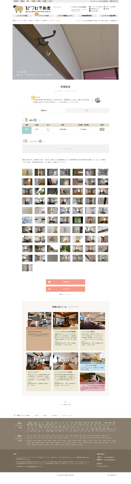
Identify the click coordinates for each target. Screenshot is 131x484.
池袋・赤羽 (45, 435)
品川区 (95, 440)
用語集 (106, 9)
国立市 (28, 444)
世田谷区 (29, 440)
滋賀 (60, 427)
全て (87, 110)
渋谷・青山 (30, 435)
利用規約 (99, 463)
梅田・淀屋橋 (70, 427)
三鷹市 (47, 442)
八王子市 (112, 442)
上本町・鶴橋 (30, 429)
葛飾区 (114, 440)
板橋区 (40, 440)
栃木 (92, 423)
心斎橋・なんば (80, 427)
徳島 (104, 429)
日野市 (47, 444)
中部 (33, 1)
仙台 (63, 423)
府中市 (68, 442)
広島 (96, 429)
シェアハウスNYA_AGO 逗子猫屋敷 (65, 331)
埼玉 (88, 423)
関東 (28, 1)
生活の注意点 (93, 11)
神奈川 (31, 20)
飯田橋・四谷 (78, 435)
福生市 (62, 444)
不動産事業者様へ (87, 16)
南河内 (66, 429)
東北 (22, 1)
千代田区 (74, 442)
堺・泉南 (61, 429)
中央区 (42, 442)
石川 (43, 424)
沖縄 (59, 431)
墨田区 (37, 442)
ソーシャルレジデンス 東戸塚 (63, 372)
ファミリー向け (44, 16)
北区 (100, 440)
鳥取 (108, 429)
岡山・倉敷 (30, 431)
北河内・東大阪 (53, 429)
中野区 (59, 440)
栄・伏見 (59, 424)
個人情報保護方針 (32, 466)
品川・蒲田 (52, 435)
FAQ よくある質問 (109, 6)
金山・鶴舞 (73, 424)
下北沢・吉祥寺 (69, 435)
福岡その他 (112, 431)
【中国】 (92, 429)
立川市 (79, 442)
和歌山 (64, 427)
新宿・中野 (37, 435)
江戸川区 (90, 440)
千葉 (85, 423)
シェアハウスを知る (78, 7)
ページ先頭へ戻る (65, 404)
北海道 (16, 1)
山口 (111, 429)
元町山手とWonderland (35, 331)
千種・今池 (66, 424)
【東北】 (48, 423)
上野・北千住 (59, 435)
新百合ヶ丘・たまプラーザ (70, 437)
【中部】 (105, 423)
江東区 (104, 440)
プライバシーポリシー (103, 466)
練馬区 (74, 440)
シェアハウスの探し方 (96, 6)
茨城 (100, 423)
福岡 (52, 431)
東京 (76, 423)
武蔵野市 (57, 442)
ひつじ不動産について (65, 16)
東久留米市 (41, 444)
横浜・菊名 (49, 437)
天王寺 (87, 427)
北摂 (46, 429)
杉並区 (35, 440)
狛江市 (52, 444)
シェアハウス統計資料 (108, 16)
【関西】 (40, 427)
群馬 (96, 423)
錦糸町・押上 (105, 435)
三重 (39, 424)
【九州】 (48, 431)
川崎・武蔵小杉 (58, 437)
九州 (50, 1)
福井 (47, 424)
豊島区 (50, 440)
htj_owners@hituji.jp (109, 459)
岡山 (100, 429)
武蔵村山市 (74, 444)
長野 (114, 423)
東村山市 (67, 444)
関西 (39, 1)
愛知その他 (104, 424)
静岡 (28, 424)
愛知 (110, 423)
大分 (56, 431)
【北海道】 (30, 423)
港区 (33, 442)
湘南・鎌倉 (82, 437)
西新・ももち (103, 431)
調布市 (52, 442)
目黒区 (79, 440)
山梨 (35, 424)
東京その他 (109, 437)
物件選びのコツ (94, 9)
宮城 (52, 423)
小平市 (63, 442)
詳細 (102, 129)
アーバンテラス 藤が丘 (88, 331)
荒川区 (109, 440)
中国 (44, 1)
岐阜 (32, 424)
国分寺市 (101, 442)
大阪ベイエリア (39, 429)
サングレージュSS (54, 20)
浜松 (91, 424)
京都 (48, 427)
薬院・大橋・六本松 (93, 431)
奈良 (56, 427)
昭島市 (57, 444)
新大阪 (99, 427)
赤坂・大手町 (86, 435)
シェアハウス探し (22, 16)
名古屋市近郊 (81, 424)
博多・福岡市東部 (74, 431)
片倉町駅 (44, 20)
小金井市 (85, 442)
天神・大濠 (83, 431)
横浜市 (37, 20)
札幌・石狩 (41, 423)
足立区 (64, 440)
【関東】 (71, 423)
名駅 (54, 424)
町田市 (90, 442)
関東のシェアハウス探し (20, 20)
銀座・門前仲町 (96, 435)
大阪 (45, 427)
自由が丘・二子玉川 (32, 437)
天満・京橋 (106, 427)
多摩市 (107, 442)
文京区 (28, 442)
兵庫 (52, 427)
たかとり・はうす (33, 372)
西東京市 (34, 444)
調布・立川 (42, 437)
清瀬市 (95, 442)
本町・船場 (93, 427)
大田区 (44, 440)
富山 (50, 424)
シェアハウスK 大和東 (88, 365)
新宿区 (55, 440)
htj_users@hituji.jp (109, 457)
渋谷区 (69, 440)
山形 (56, 423)
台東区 (84, 440)
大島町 (80, 444)
